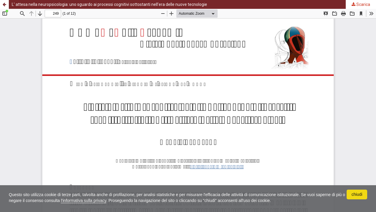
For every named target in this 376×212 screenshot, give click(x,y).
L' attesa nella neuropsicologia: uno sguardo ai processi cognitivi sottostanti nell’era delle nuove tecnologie (109, 4)
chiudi (357, 194)
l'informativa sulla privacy (83, 200)
